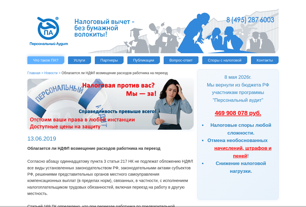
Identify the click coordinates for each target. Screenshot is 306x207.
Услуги (79, 60)
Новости (51, 73)
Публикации (143, 60)
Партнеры (109, 60)
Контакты (265, 60)
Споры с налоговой (224, 60)
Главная (33, 73)
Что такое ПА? (45, 60)
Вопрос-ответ (181, 60)
